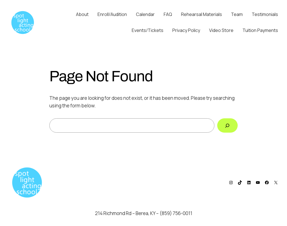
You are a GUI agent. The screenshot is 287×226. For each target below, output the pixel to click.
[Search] (227, 125)
